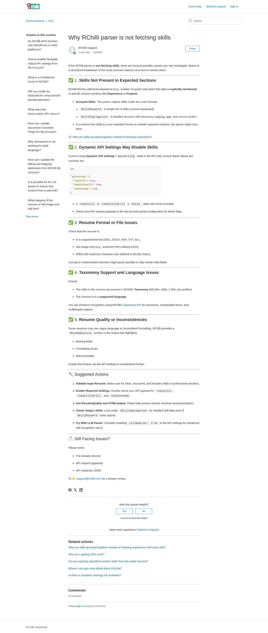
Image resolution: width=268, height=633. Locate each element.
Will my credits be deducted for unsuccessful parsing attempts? (44, 95)
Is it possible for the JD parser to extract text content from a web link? (43, 186)
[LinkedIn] (81, 488)
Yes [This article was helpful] (124, 509)
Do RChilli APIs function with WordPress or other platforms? (43, 45)
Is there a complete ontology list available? (94, 573)
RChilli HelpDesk (35, 21)
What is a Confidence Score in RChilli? (41, 79)
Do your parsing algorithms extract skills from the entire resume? (108, 559)
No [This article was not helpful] (143, 509)
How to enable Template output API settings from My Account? (43, 63)
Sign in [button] (234, 6)
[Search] (214, 21)
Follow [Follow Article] (192, 48)
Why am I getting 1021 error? (86, 552)
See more (32, 216)
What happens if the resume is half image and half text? (43, 204)
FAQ (50, 21)
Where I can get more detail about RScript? (95, 566)
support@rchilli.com (88, 476)
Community (195, 6)
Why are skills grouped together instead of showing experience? (112, 136)
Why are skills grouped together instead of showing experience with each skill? (116, 545)
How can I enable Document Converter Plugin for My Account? (42, 127)
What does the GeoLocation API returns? (44, 111)
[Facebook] (70, 488)
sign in (80, 604)
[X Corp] (75, 488)
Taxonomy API (132, 304)
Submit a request (216, 6)
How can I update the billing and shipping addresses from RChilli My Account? (44, 166)
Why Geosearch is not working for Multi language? (41, 146)
